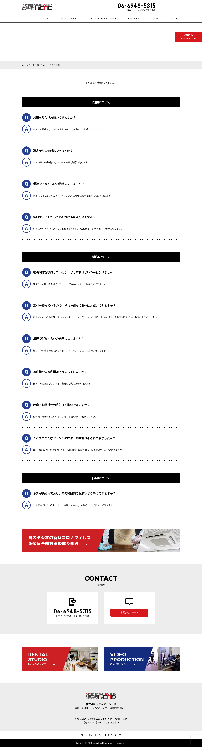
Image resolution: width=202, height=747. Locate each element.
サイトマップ (114, 735)
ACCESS (154, 18)
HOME (26, 18)
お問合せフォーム (129, 612)
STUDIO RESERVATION (188, 37)
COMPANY (133, 18)
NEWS (46, 18)
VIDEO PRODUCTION (103, 18)
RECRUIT (174, 18)
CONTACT (169, 7)
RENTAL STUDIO (70, 18)
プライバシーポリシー (92, 735)
